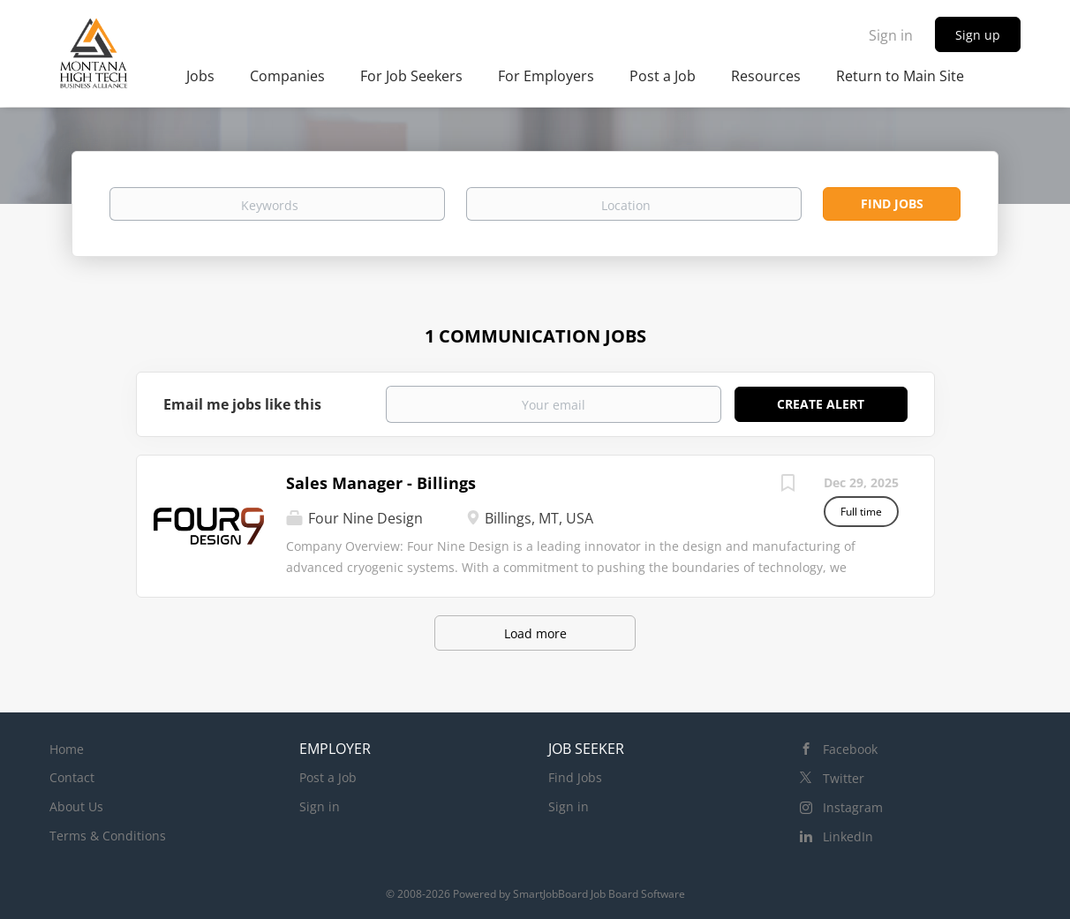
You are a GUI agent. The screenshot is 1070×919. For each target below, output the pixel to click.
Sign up (977, 34)
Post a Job (328, 777)
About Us (76, 806)
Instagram (853, 807)
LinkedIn (848, 836)
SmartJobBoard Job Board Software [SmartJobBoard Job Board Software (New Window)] (599, 893)
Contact (71, 777)
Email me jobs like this (242, 404)
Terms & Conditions (107, 835)
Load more (535, 633)
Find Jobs (892, 203)
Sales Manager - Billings (381, 482)
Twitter (843, 778)
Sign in (891, 35)
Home (66, 749)
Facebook (850, 749)
